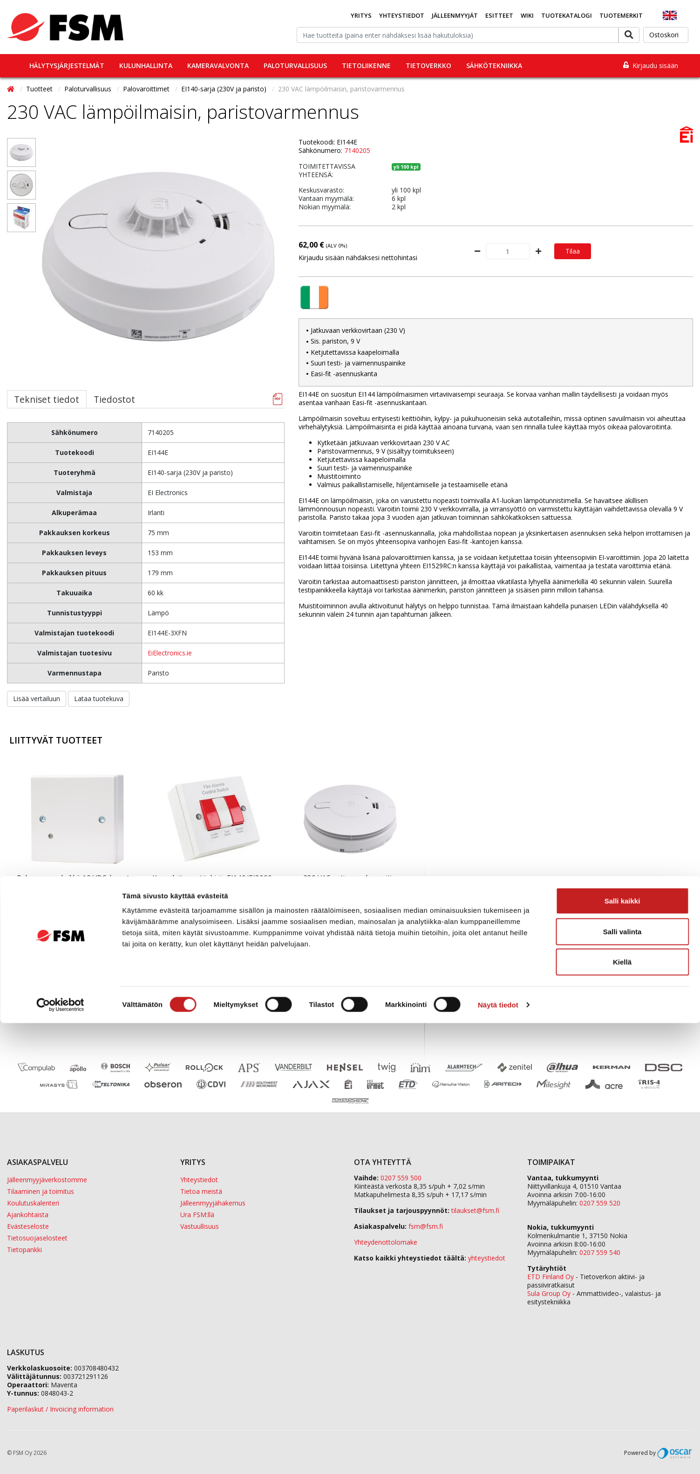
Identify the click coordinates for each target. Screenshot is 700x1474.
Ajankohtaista (27, 1214)
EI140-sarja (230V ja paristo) (224, 88)
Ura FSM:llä (197, 1214)
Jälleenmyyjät (455, 15)
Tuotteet (40, 88)
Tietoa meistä (201, 1191)
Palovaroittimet (147, 88)
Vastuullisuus (199, 1226)
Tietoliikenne (366, 65)
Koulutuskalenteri (33, 1202)
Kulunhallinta (145, 65)
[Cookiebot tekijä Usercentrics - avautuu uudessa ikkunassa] (60, 1456)
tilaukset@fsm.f (475, 1210)
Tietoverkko (428, 65)
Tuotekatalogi (566, 15)
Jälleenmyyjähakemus (212, 1202)
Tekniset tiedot (46, 399)
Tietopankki (24, 1249)
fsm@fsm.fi (425, 1226)
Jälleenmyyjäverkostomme (47, 1179)
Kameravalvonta (218, 65)
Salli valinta (622, 1382)
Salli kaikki (622, 1352)
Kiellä (622, 1413)
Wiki (527, 15)
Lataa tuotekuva (98, 698)
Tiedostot (114, 399)
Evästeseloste (28, 1226)
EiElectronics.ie (170, 652)
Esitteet (499, 15)
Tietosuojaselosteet (37, 1237)
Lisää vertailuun (36, 698)
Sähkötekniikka (494, 65)
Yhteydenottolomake (385, 1242)
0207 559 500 (401, 1177)
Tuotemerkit (621, 15)
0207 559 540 (599, 1252)
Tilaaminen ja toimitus (40, 1191)
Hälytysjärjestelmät (66, 65)
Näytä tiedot (498, 1456)
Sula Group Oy (549, 1293)
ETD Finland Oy (550, 1276)
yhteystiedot (486, 1258)
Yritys (361, 15)
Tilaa (572, 251)
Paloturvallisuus (295, 65)
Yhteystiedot (401, 15)
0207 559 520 (599, 1202)
